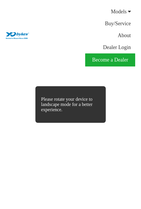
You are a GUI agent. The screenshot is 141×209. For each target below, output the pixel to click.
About (124, 35)
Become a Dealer (110, 60)
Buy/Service (118, 23)
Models (121, 12)
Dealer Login (117, 47)
